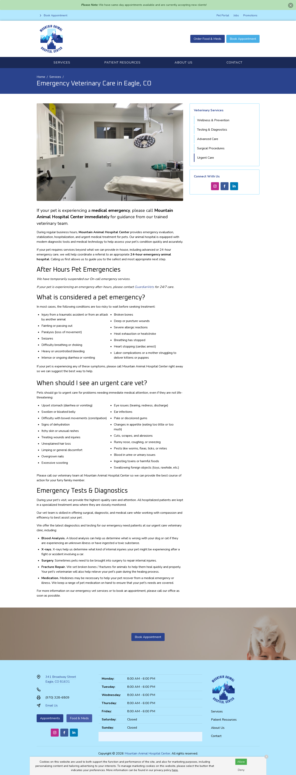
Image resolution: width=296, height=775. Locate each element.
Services (62, 62)
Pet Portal (223, 15)
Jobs (236, 15)
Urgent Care (205, 158)
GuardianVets (144, 287)
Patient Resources (122, 62)
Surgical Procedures (211, 148)
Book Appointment (243, 39)
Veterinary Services (209, 110)
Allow (241, 762)
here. (175, 770)
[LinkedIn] (234, 186)
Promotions (250, 15)
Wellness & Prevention (213, 120)
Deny (241, 770)
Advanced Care (207, 139)
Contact (234, 62)
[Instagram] (215, 186)
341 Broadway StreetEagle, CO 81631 (60, 679)
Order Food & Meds (207, 39)
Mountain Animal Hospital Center (147, 753)
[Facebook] (225, 186)
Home (41, 77)
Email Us (51, 705)
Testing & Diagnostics (212, 129)
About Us (183, 62)
